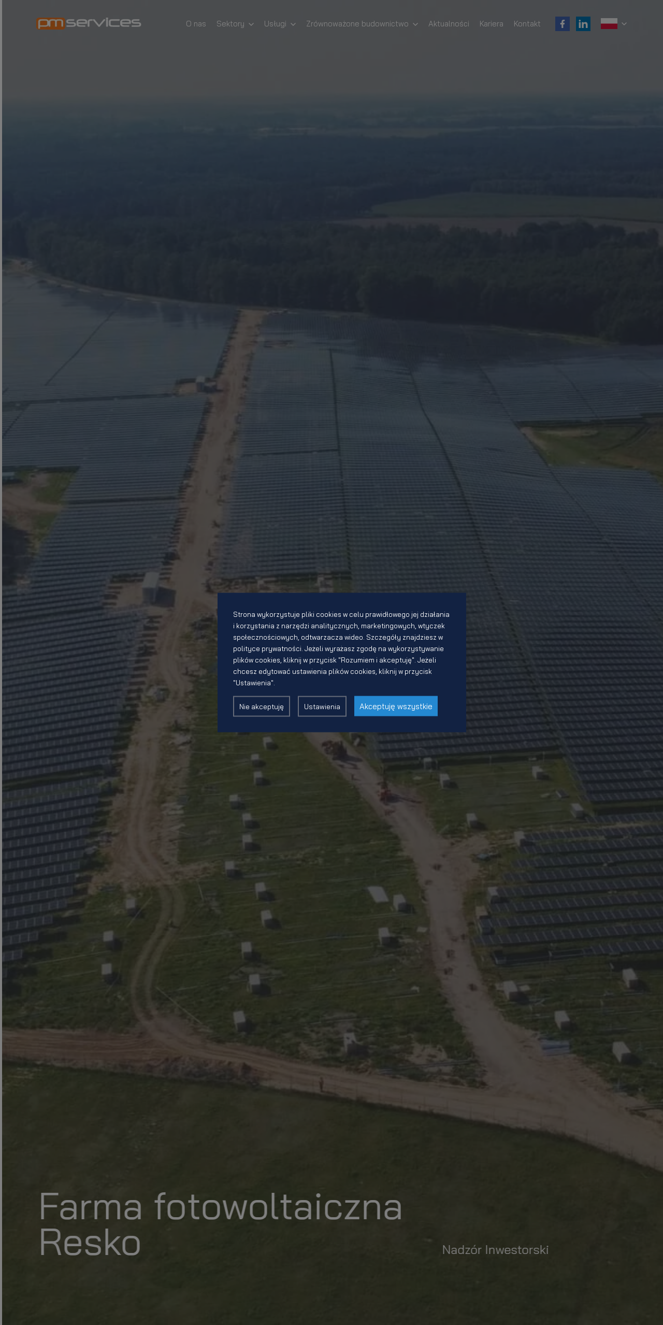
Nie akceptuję (261, 706)
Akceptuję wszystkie (396, 706)
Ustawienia (322, 706)
